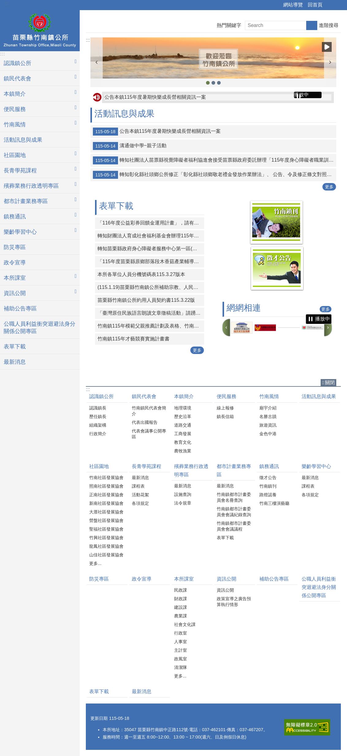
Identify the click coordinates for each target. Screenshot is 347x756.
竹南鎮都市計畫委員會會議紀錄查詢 (234, 511)
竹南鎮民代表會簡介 (149, 410)
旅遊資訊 (267, 425)
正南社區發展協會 (106, 494)
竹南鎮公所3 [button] (208, 83)
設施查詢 (182, 494)
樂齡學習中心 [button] (20, 232)
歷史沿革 (182, 416)
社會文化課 (185, 624)
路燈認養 (267, 494)
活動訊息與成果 (23, 140)
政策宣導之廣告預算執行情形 (234, 601)
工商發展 (182, 433)
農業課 (180, 615)
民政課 (180, 590)
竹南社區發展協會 (106, 477)
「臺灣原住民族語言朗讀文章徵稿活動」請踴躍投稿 (150, 313)
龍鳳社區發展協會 (106, 546)
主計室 (180, 650)
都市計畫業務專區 (234, 470)
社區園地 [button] (15, 155)
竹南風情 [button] (15, 124)
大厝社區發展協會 (106, 511)
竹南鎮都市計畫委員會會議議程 (234, 526)
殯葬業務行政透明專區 (191, 470)
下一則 (330, 62)
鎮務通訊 (269, 466)
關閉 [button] (330, 382)
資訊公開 (226, 578)
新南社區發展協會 (106, 503)
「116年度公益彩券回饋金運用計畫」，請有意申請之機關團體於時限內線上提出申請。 (150, 222)
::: (7, 3)
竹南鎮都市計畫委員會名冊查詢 (234, 497)
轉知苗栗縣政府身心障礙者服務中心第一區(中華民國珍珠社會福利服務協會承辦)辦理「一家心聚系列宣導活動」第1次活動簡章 (150, 248)
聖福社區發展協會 (106, 529)
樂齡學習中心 (316, 466)
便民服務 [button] (15, 109)
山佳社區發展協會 (106, 554)
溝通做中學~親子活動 (129, 146)
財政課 (180, 598)
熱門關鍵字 (229, 25)
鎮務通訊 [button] (15, 216)
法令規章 (182, 503)
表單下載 (15, 346)
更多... (95, 563)
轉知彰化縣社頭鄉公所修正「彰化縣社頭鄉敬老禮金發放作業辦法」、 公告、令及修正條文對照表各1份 (214, 175)
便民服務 (226, 396)
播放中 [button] (327, 47)
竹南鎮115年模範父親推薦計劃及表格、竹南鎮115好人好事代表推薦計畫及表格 (150, 325)
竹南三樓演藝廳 (274, 503)
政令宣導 (15, 262)
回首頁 (315, 4)
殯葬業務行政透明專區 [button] (31, 186)
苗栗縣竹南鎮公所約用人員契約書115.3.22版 (146, 300)
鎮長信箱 (225, 416)
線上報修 (225, 407)
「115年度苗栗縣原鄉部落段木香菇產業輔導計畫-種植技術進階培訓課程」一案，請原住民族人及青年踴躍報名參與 (150, 261)
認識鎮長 (97, 407)
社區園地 (99, 466)
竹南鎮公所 (40, 29)
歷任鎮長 (97, 416)
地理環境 (182, 407)
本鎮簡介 (184, 396)
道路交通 (182, 425)
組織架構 (97, 425)
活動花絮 (140, 494)
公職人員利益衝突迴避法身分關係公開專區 (39, 327)
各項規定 (140, 503)
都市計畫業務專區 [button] (26, 201)
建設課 (180, 607)
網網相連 (244, 308)
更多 (329, 186)
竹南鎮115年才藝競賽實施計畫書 (133, 338)
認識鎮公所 (101, 396)
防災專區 (15, 247)
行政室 (180, 633)
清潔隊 (180, 667)
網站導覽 (293, 4)
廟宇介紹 (267, 407)
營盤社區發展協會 (106, 520)
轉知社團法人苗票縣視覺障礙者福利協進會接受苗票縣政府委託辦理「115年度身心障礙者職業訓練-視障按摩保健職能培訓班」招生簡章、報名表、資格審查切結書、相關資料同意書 (214, 160)
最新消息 (15, 362)
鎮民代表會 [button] (17, 78)
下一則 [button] (328, 327)
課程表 (138, 486)
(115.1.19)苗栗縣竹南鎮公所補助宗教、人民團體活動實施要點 (150, 287)
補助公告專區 (20, 308)
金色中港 (267, 433)
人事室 (180, 641)
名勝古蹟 (267, 416)
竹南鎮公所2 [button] (213, 83)
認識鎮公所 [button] (17, 63)
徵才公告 (267, 477)
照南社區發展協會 (106, 486)
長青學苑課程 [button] (20, 170)
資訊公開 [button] (15, 293)
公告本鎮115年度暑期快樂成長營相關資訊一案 (155, 97)
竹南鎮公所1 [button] (219, 83)
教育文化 (182, 442)
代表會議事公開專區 (149, 433)
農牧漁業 (182, 450)
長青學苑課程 (146, 466)
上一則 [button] (226, 327)
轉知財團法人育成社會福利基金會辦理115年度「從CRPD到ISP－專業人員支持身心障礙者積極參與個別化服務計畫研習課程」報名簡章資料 (150, 235)
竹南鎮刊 (267, 486)
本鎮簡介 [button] (15, 94)
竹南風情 (269, 396)
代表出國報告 (145, 422)
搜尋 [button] (311, 25)
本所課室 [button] (15, 278)
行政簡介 (97, 433)
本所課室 (184, 578)
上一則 (96, 62)
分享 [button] (330, 5)
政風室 (180, 658)
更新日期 (99, 718)
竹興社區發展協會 (106, 537)
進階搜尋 (328, 25)
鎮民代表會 (144, 396)
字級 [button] (338, 5)
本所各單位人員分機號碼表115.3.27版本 (141, 274)
